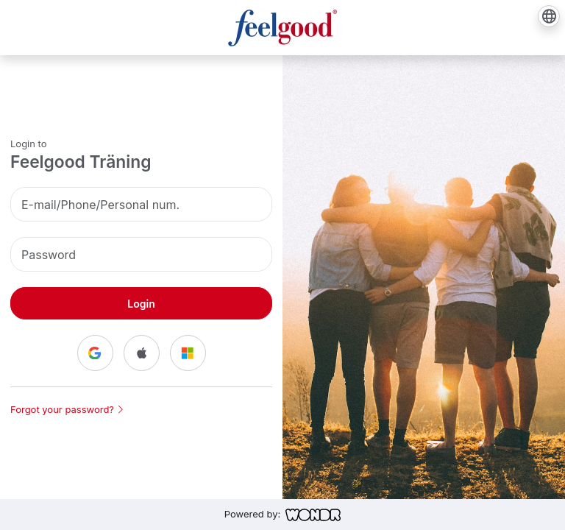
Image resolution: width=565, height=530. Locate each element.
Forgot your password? (66, 409)
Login (140, 303)
